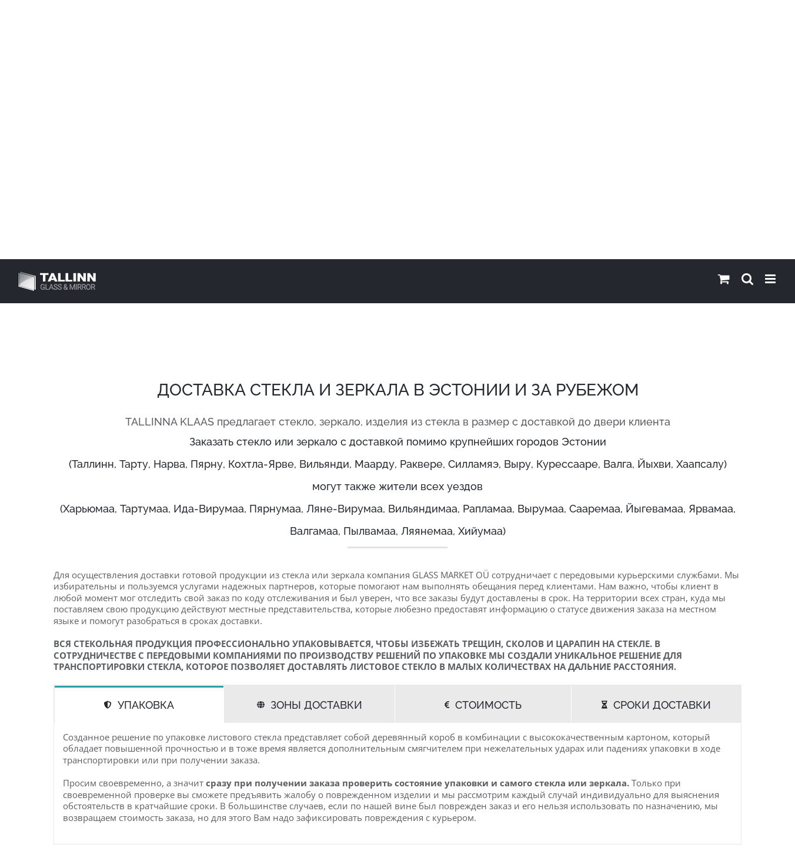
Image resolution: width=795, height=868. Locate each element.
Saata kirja (716, 848)
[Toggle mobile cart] (724, 20)
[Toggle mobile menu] (771, 20)
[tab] (139, 445)
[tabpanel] (397, 525)
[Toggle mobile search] (747, 20)
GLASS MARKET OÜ (167, 848)
